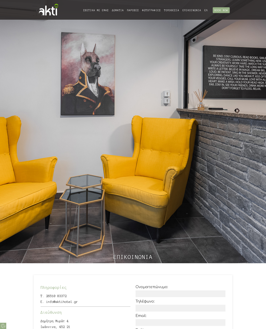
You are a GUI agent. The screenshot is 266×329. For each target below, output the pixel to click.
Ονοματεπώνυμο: (152, 287)
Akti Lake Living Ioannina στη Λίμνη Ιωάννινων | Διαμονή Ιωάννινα (48, 9)
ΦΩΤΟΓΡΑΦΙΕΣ (151, 10)
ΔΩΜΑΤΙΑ (118, 10)
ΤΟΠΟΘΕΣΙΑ (171, 10)
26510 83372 (56, 296)
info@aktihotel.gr (62, 302)
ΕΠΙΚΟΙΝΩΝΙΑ (192, 10)
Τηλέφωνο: (145, 301)
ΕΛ (206, 10)
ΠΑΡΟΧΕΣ (133, 10)
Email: (141, 315)
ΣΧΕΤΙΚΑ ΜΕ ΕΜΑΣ (96, 10)
